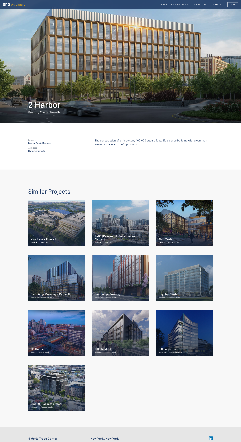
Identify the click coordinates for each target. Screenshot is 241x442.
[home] (14, 4)
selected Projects (174, 4)
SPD (233, 4)
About (217, 4)
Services (200, 4)
